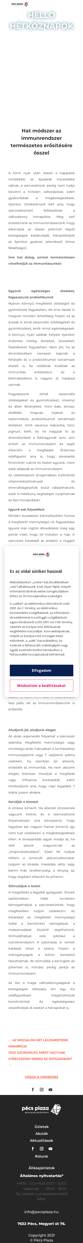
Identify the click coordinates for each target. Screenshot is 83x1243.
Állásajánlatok (42, 1168)
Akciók (41, 1134)
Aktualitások (41, 1140)
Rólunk (41, 1156)
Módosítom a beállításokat (41, 685)
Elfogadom (41, 670)
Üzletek (42, 1127)
